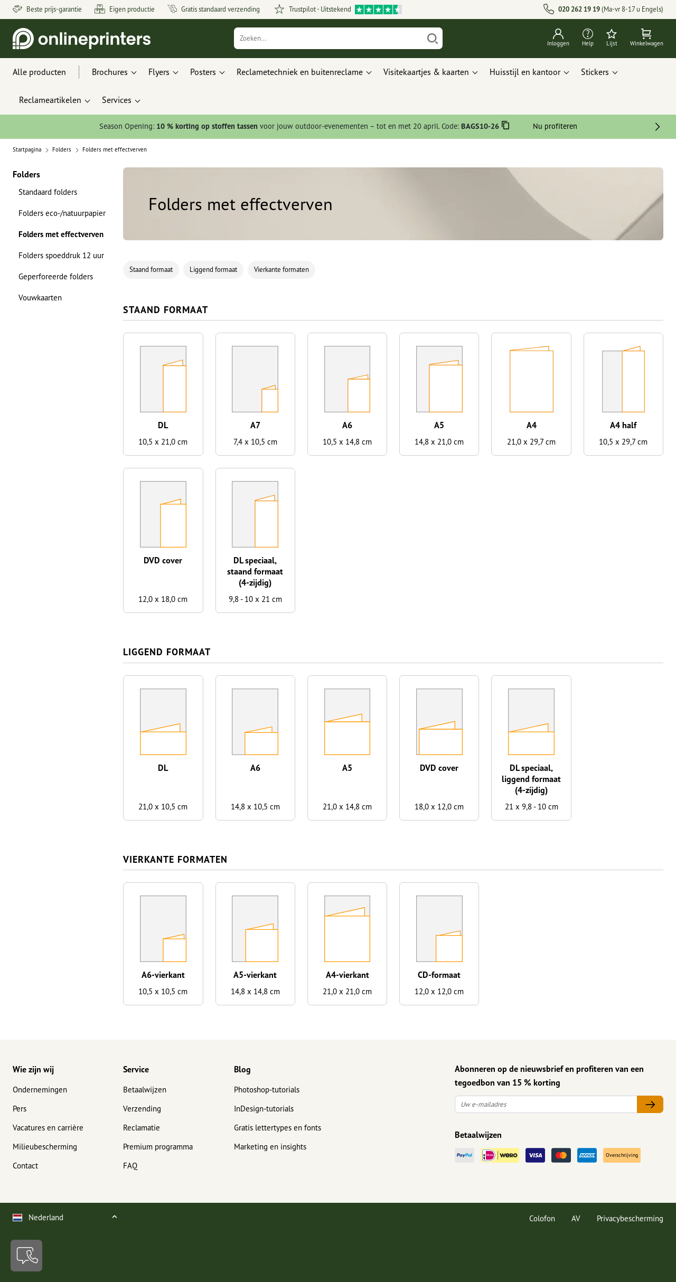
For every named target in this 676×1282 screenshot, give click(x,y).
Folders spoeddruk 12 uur (61, 255)
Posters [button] (203, 72)
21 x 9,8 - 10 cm (531, 807)
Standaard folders (47, 192)
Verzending (142, 1109)
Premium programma (158, 1147)
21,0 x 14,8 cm (347, 807)
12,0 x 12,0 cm (439, 991)
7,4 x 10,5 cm (255, 442)
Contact (25, 1166)
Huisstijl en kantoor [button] (525, 72)
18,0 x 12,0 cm (439, 807)
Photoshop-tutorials (266, 1090)
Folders (26, 174)
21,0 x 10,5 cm (162, 807)
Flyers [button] (159, 72)
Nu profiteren (555, 126)
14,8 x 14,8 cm (255, 991)
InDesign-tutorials (264, 1109)
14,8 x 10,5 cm (255, 807)
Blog (242, 1069)
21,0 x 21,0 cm (347, 991)
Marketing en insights (270, 1147)
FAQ (130, 1166)
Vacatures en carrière (48, 1128)
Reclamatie (141, 1128)
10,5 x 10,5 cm (162, 991)
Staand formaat (151, 269)
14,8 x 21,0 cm (439, 442)
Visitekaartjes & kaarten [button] (426, 72)
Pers (19, 1109)
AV (575, 1218)
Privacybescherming (630, 1218)
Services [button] (117, 100)
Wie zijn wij (33, 1069)
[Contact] (26, 1255)
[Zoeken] (329, 38)
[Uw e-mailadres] (546, 1104)
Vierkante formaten (281, 269)
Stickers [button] (595, 72)
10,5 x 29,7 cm (623, 442)
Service (136, 1069)
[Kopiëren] (505, 127)
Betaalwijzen (144, 1090)
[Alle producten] (49, 72)
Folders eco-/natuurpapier (62, 213)
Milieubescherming (45, 1147)
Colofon (542, 1218)
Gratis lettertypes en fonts (277, 1128)
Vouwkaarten (40, 298)
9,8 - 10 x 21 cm (255, 599)
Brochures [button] (110, 72)
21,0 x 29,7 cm (531, 442)
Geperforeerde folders (55, 276)
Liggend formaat (213, 269)
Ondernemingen (40, 1090)
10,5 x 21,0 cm (162, 442)
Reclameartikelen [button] (50, 100)
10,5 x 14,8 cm (347, 442)
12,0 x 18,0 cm (162, 599)
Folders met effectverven (61, 234)
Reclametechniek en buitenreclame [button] (300, 72)
